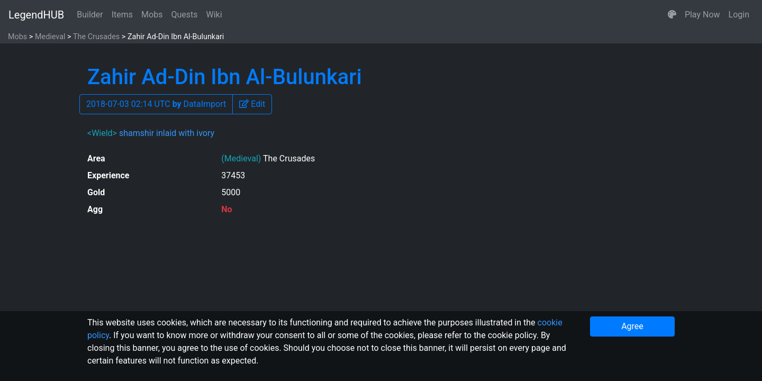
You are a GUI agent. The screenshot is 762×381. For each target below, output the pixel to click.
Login (739, 15)
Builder (90, 15)
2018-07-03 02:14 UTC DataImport (156, 104)
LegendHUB (36, 14)
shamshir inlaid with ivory (166, 133)
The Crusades (96, 36)
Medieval (50, 36)
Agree (632, 326)
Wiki (214, 15)
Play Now (702, 15)
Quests (184, 15)
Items (122, 15)
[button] (672, 14)
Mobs (151, 15)
